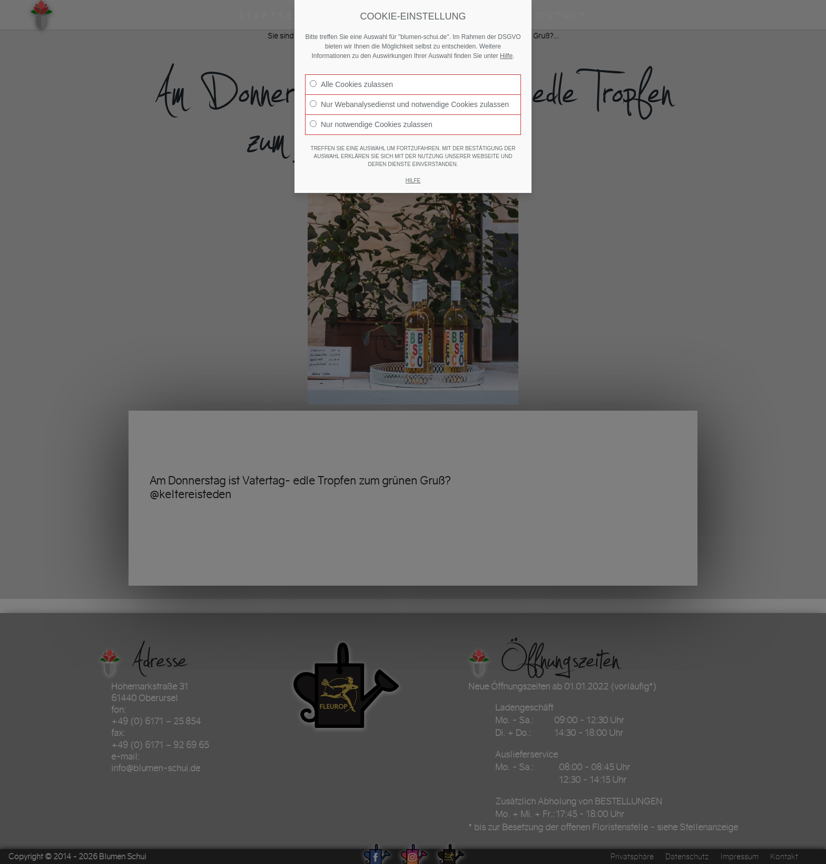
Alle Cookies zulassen (351, 84)
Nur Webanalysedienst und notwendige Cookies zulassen (409, 104)
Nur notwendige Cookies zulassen (371, 124)
